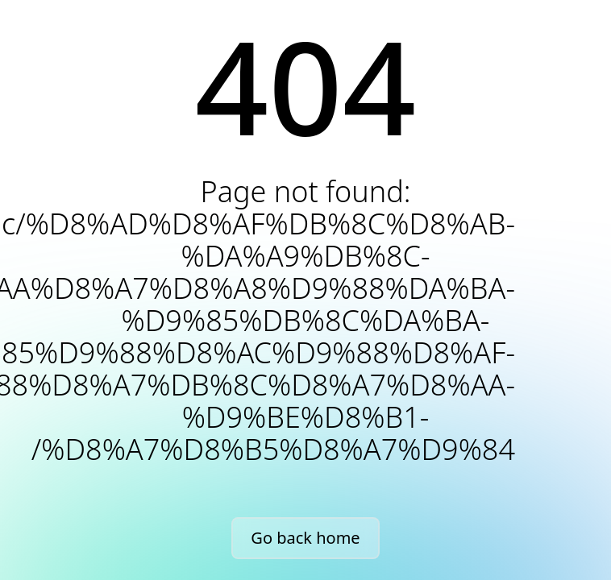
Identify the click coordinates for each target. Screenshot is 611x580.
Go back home (305, 538)
